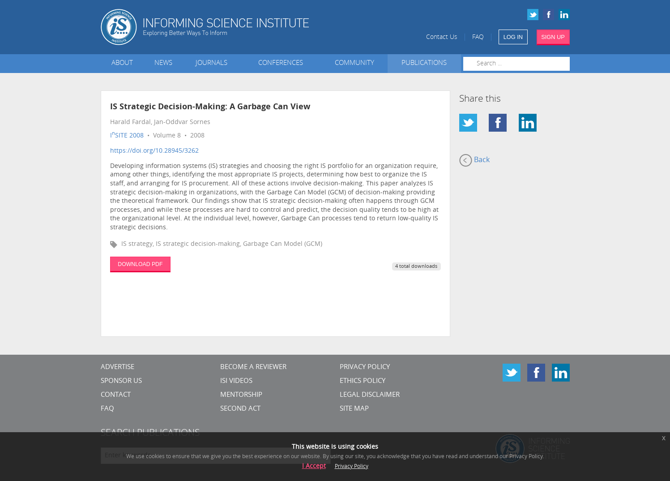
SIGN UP (553, 37)
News (163, 63)
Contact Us (441, 37)
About (122, 63)
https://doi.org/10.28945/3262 (154, 151)
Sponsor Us (121, 381)
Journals (213, 63)
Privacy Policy (365, 367)
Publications (424, 63)
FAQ (478, 37)
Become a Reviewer (253, 367)
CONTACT (116, 395)
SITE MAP (354, 409)
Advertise (117, 367)
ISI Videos (236, 381)
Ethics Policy (362, 381)
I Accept (314, 466)
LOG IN (513, 37)
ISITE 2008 (127, 136)
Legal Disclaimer (370, 395)
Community (354, 63)
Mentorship (241, 395)
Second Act (240, 409)
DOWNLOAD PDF (140, 264)
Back (474, 160)
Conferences (282, 63)
